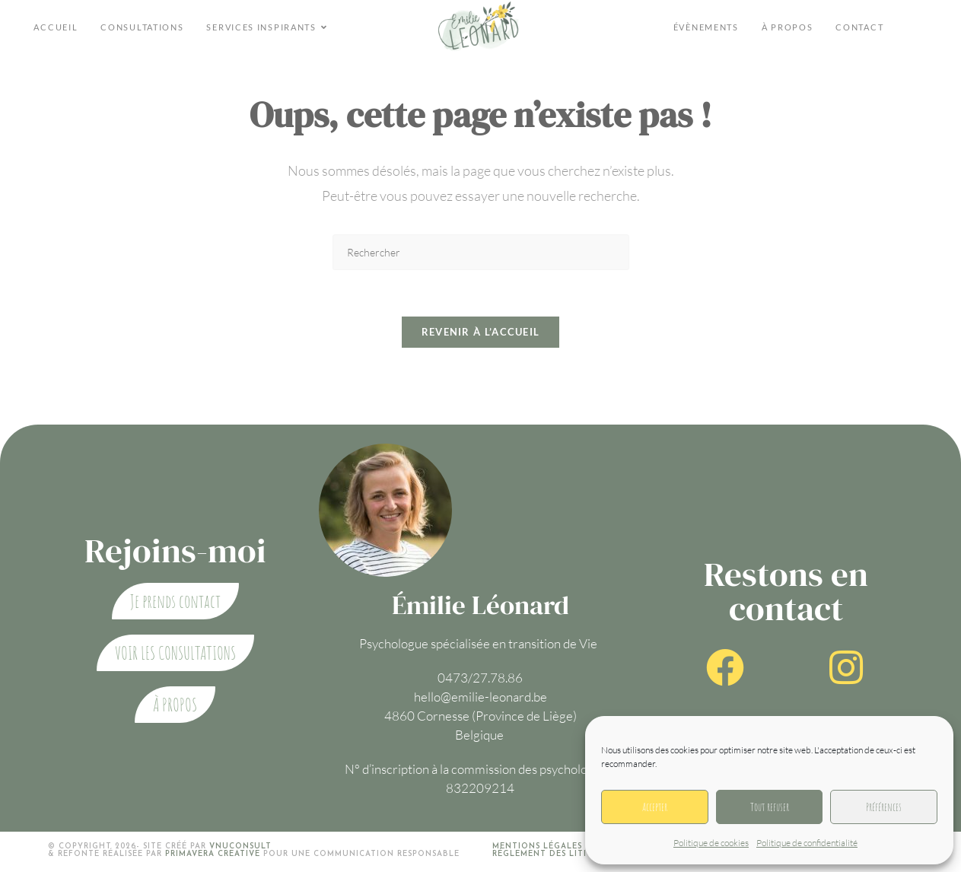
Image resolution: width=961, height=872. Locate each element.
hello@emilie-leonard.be (480, 697)
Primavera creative (212, 854)
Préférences (884, 807)
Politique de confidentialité (807, 842)
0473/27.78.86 (480, 678)
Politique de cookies (711, 842)
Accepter (654, 807)
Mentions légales (537, 846)
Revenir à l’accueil (481, 332)
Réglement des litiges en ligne (570, 854)
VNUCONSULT (240, 846)
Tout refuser (769, 807)
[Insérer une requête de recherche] (481, 252)
